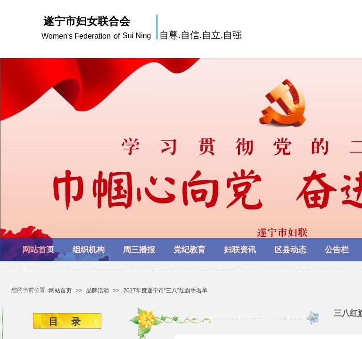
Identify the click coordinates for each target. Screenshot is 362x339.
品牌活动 (97, 290)
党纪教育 (189, 249)
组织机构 (89, 249)
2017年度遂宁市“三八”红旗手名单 (165, 290)
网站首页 (38, 249)
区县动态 (290, 249)
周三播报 (139, 249)
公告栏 (337, 249)
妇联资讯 (240, 249)
